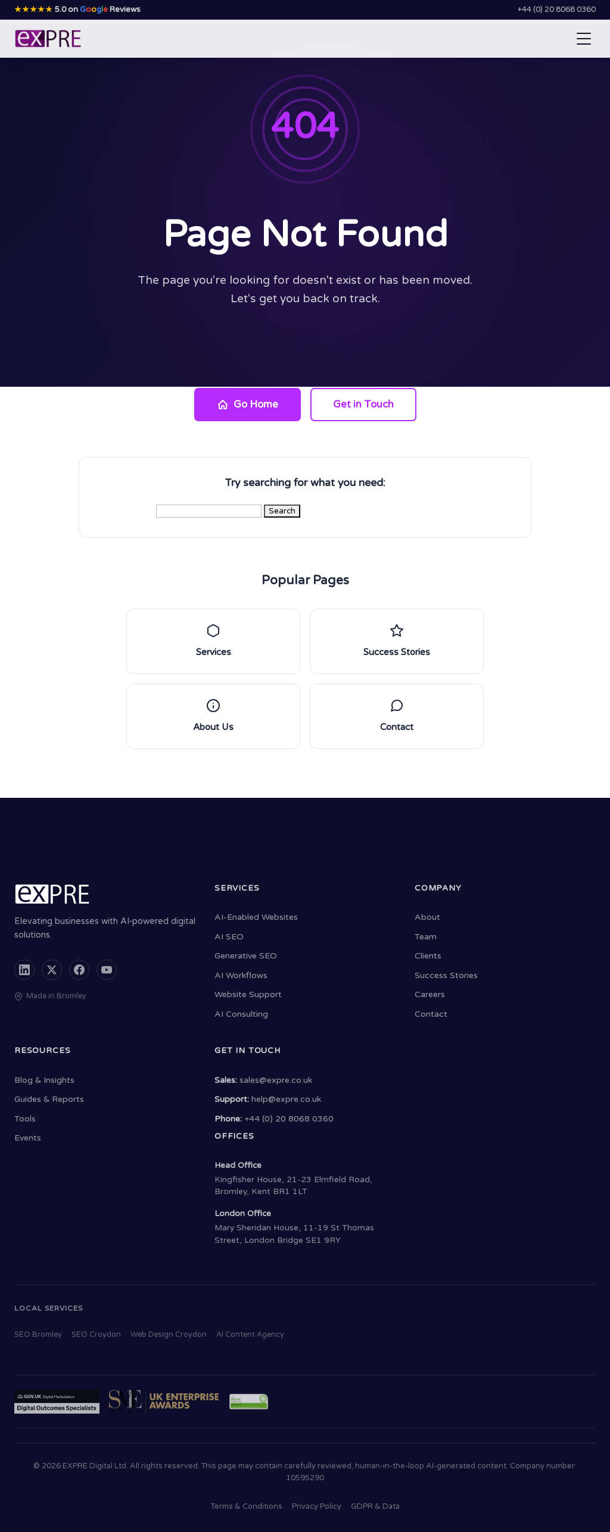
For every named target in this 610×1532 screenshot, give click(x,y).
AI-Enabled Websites (256, 917)
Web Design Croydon (168, 1334)
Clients (428, 956)
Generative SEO (245, 956)
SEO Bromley (38, 1334)
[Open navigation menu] (584, 39)
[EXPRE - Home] (48, 38)
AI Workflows (240, 975)
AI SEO (229, 937)
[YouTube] (107, 970)
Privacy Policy (316, 1506)
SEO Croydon (96, 1334)
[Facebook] (79, 970)
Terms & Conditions (246, 1506)
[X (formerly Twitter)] (52, 970)
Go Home (247, 405)
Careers (430, 994)
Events (27, 1138)
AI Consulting (241, 1014)
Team (426, 937)
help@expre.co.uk (286, 1099)
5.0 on (77, 9)
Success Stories (446, 975)
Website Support (248, 994)
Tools (25, 1119)
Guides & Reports (49, 1099)
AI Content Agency (250, 1334)
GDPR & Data (375, 1506)
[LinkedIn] (24, 970)
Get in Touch (363, 405)
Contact (431, 1014)
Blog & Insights (44, 1080)
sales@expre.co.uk (275, 1080)
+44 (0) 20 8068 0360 (557, 9)
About (427, 917)
